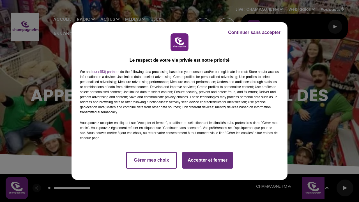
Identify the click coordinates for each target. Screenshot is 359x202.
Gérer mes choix (151, 160)
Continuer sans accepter (254, 32)
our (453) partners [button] (105, 72)
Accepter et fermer (207, 160)
